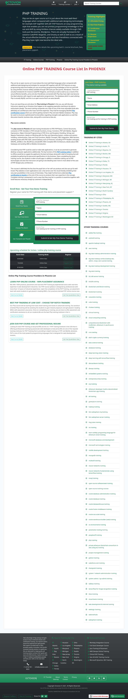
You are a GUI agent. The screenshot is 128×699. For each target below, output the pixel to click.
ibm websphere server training (99, 417)
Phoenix (75, 648)
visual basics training (96, 599)
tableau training (94, 584)
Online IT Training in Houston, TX (100, 169)
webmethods (93, 615)
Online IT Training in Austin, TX (99, 146)
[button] (117, 696)
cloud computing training (97, 318)
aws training (93, 248)
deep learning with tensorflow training (102, 358)
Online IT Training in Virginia (98, 213)
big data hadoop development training (102, 266)
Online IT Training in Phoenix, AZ (100, 202)
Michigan (65, 651)
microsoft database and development (101, 440)
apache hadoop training (97, 243)
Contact (65, 679)
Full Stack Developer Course (98, 646)
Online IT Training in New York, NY (100, 187)
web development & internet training (101, 604)
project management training (99, 553)
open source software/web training (101, 483)
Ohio (74, 643)
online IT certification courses (37, 657)
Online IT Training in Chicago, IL (99, 157)
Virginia (75, 657)
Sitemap (56, 679)
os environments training (97, 525)
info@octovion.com (41, 667)
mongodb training (95, 455)
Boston (55, 657)
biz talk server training (96, 276)
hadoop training (94, 407)
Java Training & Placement (97, 648)
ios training (92, 427)
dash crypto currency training (99, 337)
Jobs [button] (76, 3)
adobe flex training (95, 233)
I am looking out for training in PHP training (57, 230)
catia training (93, 302)
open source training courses (98, 489)
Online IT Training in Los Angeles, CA (101, 172)
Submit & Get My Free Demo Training (57, 238)
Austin (55, 648)
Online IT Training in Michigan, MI (100, 180)
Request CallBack (10, 696)
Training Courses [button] (64, 3)
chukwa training (94, 307)
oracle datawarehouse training (99, 504)
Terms (66, 677)
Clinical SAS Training (95, 654)
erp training (93, 384)
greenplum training (95, 402)
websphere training (95, 620)
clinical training (94, 312)
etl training (92, 396)
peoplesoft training (95, 535)
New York (65, 657)
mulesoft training (95, 461)
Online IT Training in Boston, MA (100, 154)
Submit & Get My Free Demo (102, 128)
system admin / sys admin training (100, 579)
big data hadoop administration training (102, 254)
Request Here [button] (27, 47)
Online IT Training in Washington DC (101, 217)
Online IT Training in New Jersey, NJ (100, 183)
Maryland (65, 648)
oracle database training (97, 499)
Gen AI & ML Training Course (98, 657)
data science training (96, 343)
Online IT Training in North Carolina (101, 191)
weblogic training (95, 610)
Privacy (74, 677)
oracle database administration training (102, 494)
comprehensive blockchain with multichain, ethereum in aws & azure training (101, 325)
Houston (64, 643)
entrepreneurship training (97, 379)
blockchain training (95, 292)
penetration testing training (98, 530)
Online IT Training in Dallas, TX (99, 161)
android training (94, 238)
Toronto (75, 654)
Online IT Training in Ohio (97, 195)
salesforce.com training (97, 563)
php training (93, 540)
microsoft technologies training (99, 445)
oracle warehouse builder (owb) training (102, 520)
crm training (93, 332)
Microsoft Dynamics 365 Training (100, 660)
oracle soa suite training (97, 514)
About (58, 677)
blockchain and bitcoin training (99, 287)
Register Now (68, 259)
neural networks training (97, 466)
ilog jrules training (95, 422)
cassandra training (95, 297)
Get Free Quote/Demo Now (71, 295)
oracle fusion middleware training (100, 509)
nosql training (93, 478)
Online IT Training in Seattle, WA (99, 206)
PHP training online (64, 152)
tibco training (93, 594)
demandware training (96, 363)
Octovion (31, 678)
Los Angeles (66, 646)
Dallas (55, 666)
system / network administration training (103, 573)
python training (94, 558)
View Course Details (17, 295)
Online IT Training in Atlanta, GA (99, 143)
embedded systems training (98, 374)
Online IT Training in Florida (98, 165)
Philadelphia (77, 646)
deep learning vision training (98, 353)
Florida (55, 669)
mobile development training (98, 450)
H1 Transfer (48, 677)
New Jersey (65, 654)
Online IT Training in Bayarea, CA (100, 150)
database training (95, 348)
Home (54, 3)
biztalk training (94, 282)
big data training (94, 271)
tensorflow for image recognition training (103, 589)
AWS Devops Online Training (98, 651)
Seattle (75, 651)
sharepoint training (95, 568)
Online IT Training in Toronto (98, 209)
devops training (94, 368)
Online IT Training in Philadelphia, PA (101, 198)
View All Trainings (25, 696)
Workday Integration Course (98, 643)
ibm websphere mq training (98, 412)
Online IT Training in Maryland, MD (100, 176)
